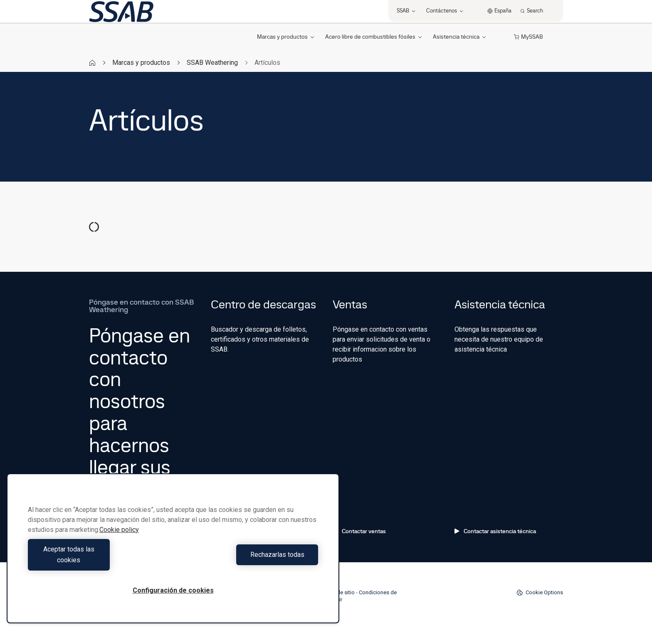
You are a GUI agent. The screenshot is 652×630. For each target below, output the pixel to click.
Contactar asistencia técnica (495, 531)
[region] (173, 553)
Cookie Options (539, 592)
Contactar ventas (359, 531)
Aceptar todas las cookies (98, 560)
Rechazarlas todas (248, 560)
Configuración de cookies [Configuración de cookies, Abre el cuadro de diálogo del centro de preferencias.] (173, 590)
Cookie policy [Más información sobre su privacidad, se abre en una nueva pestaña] (119, 540)
